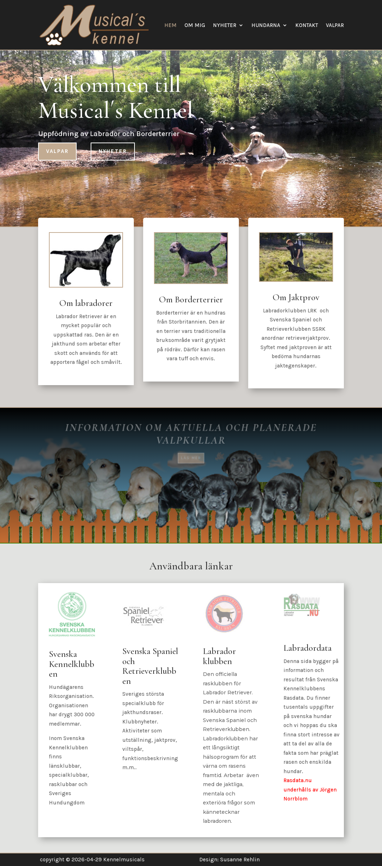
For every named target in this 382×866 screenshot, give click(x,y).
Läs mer (191, 453)
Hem (170, 25)
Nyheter (224, 25)
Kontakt (306, 25)
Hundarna (265, 25)
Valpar (335, 25)
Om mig (195, 25)
